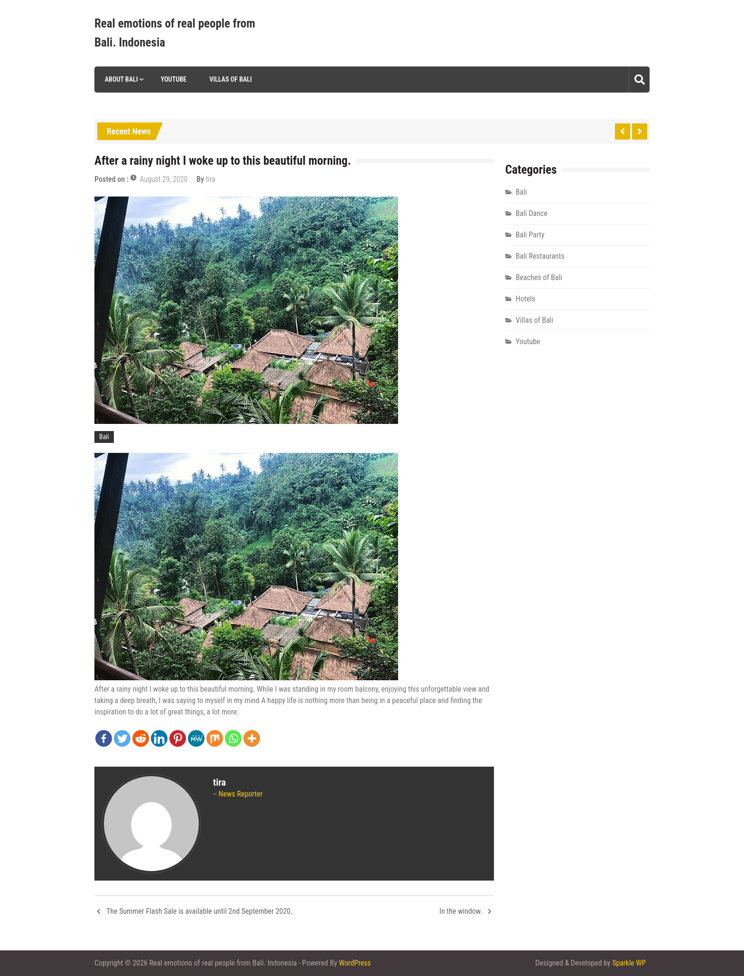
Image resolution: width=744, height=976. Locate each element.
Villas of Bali (230, 79)
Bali (104, 437)
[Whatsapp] (233, 738)
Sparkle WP (629, 962)
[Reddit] (140, 738)
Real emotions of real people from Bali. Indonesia (174, 33)
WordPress (355, 962)
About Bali (120, 79)
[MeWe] (196, 738)
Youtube (173, 79)
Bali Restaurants (540, 256)
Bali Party (530, 234)
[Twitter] (122, 738)
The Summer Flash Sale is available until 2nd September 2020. (199, 911)
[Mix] (214, 738)
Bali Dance (532, 213)
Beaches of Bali (539, 277)
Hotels (525, 298)
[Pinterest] (177, 738)
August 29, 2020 (164, 179)
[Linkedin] (159, 738)
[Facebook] (103, 738)
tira (210, 179)
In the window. (461, 911)
